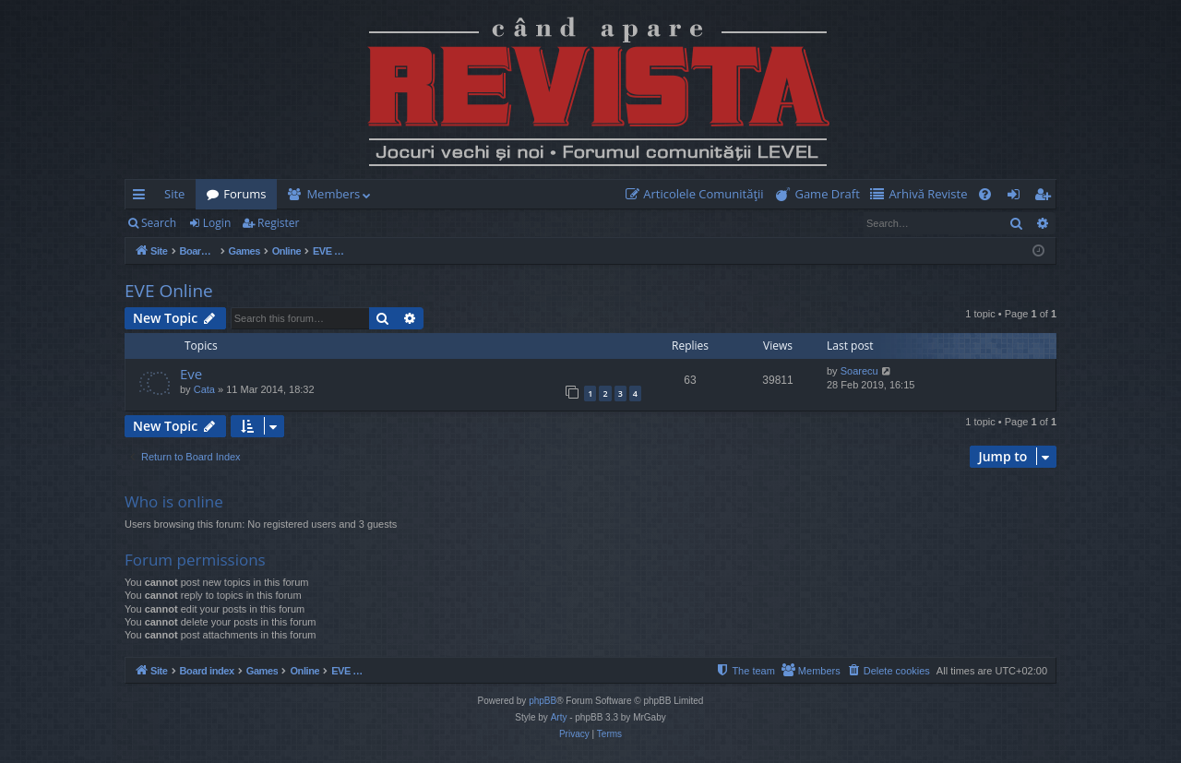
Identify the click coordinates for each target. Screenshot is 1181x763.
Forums (244, 193)
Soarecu (859, 370)
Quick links (142, 197)
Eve (191, 373)
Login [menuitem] (1017, 197)
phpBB (542, 701)
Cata (204, 389)
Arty (559, 717)
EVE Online (169, 291)
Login (217, 223)
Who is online (174, 501)
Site (174, 193)
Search (158, 223)
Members (333, 193)
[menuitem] (698, 194)
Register (278, 223)
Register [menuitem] (1046, 197)
